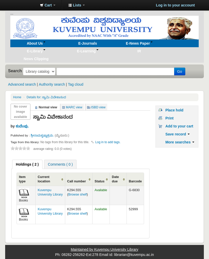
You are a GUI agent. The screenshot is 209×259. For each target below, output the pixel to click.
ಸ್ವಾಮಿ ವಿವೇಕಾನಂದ (46, 97)
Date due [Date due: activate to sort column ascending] (115, 179)
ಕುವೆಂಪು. (22, 126)
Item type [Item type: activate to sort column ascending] (22, 179)
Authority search (52, 84)
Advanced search (22, 84)
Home (17, 97)
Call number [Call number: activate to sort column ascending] (76, 181)
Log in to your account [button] (175, 5)
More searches (179, 142)
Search (15, 70)
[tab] (27, 164)
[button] (47, 5)
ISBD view (98, 107)
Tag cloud (75, 84)
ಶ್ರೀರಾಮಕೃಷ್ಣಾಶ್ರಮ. (43, 135)
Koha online (23, 5)
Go (179, 71)
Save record (177, 134)
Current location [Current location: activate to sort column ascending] (44, 179)
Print (169, 118)
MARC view (74, 107)
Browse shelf (77, 194)
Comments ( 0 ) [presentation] (60, 164)
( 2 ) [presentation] (27, 164)
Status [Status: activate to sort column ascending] (100, 181)
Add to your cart (179, 126)
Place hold (174, 110)
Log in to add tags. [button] (108, 142)
